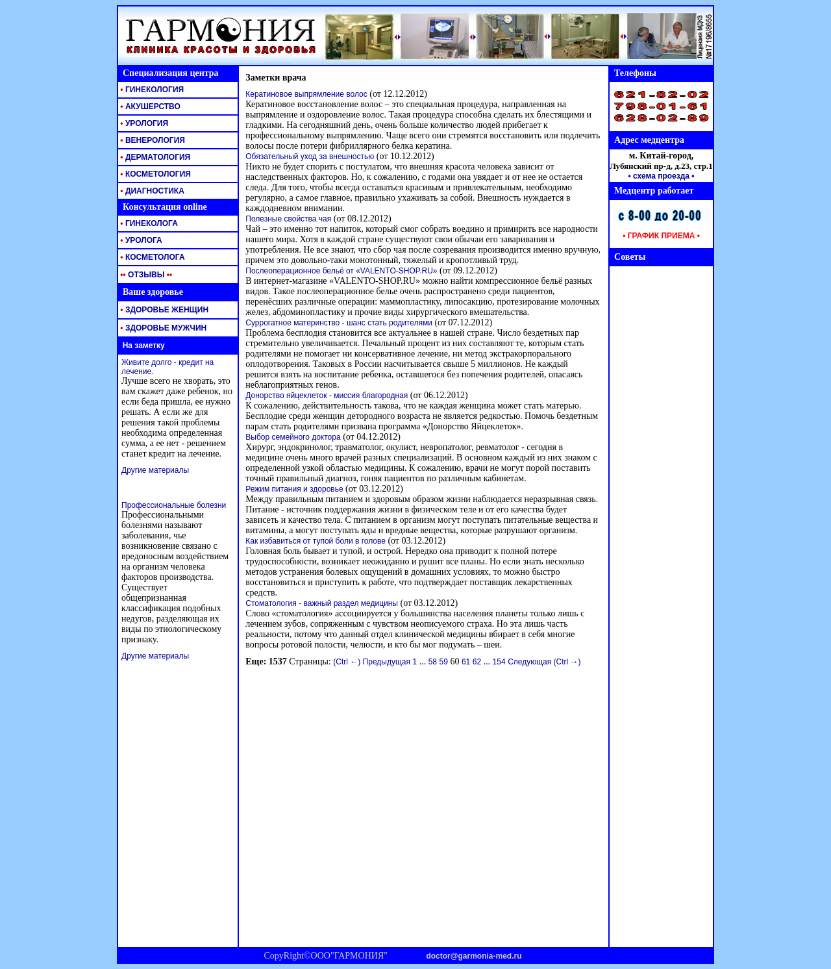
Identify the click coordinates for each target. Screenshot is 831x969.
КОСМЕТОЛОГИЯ (154, 174)
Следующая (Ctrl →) (544, 661)
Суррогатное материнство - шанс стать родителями (338, 322)
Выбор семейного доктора (292, 437)
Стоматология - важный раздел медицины (321, 603)
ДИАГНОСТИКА (151, 190)
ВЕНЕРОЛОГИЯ (151, 140)
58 (432, 661)
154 (499, 661)
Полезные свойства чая (288, 218)
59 (444, 661)
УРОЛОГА (140, 240)
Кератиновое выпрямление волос (306, 94)
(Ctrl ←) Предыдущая (371, 661)
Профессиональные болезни (173, 505)
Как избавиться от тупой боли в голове (315, 541)
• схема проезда (659, 176)
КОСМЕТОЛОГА (151, 257)
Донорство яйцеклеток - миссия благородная (326, 395)
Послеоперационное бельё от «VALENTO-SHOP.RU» (341, 270)
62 (477, 661)
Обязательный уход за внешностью (309, 156)
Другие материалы (155, 470)
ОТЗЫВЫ (145, 274)
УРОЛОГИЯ (143, 123)
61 (466, 661)
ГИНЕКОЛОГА (148, 223)
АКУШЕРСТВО (149, 106)
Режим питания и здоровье (294, 489)
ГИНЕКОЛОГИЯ (151, 89)
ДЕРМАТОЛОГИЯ (154, 157)
